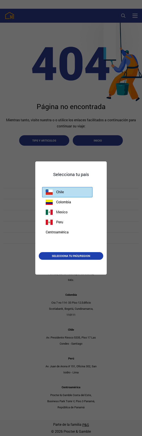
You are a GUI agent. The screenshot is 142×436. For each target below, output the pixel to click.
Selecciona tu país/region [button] (71, 256)
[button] (67, 192)
